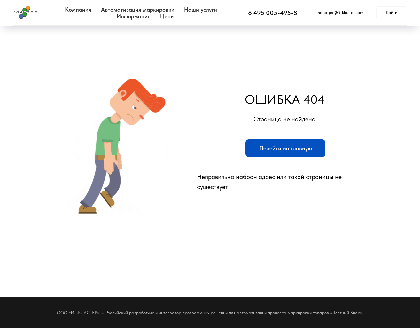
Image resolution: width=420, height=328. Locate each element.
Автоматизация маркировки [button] (138, 9)
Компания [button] (78, 9)
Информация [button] (134, 16)
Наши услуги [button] (200, 9)
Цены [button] (167, 16)
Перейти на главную (285, 148)
